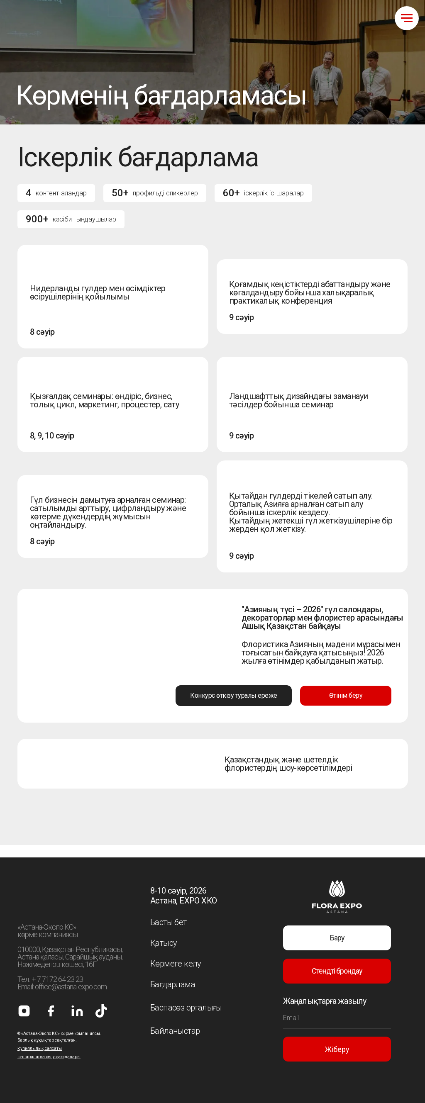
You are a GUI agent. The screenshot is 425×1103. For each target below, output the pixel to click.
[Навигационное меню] (407, 18)
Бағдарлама (172, 984)
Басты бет (168, 922)
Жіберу (337, 1049)
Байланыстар (175, 1031)
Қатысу (163, 943)
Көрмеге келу (175, 964)
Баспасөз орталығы (186, 1008)
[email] (337, 1018)
